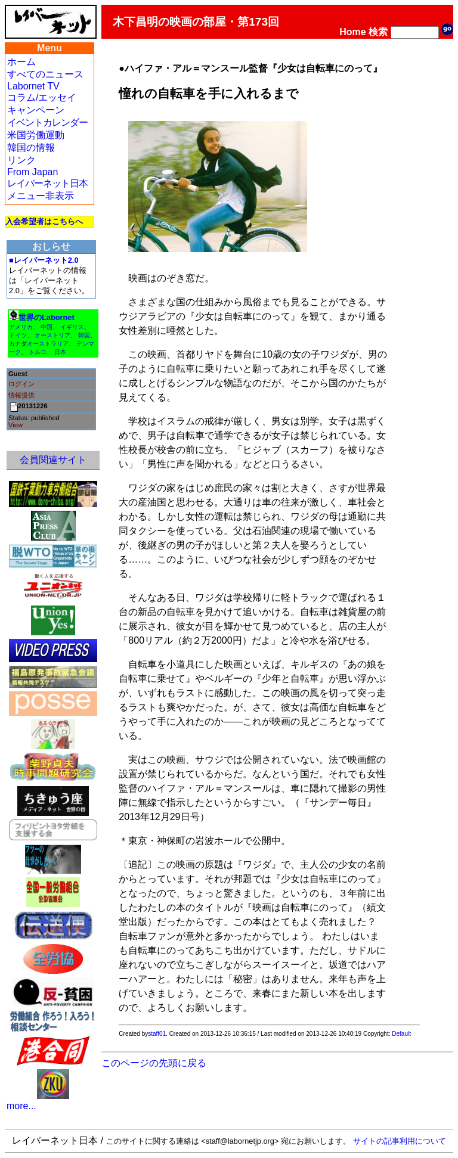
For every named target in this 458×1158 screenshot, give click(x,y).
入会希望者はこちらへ (44, 221)
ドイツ (18, 335)
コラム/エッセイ (41, 97)
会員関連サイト (53, 460)
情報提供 (21, 395)
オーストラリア (48, 343)
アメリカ (21, 327)
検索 (378, 32)
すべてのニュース (45, 74)
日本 (60, 352)
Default (401, 1033)
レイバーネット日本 (47, 183)
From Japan (32, 172)
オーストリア (52, 335)
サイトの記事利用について (399, 1141)
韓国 (84, 335)
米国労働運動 (35, 135)
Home (352, 32)
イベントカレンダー (47, 122)
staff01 (157, 1033)
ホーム (21, 62)
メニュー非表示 (40, 196)
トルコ (38, 352)
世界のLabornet (46, 317)
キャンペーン (35, 110)
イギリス (72, 327)
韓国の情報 (31, 147)
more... (21, 1106)
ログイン (21, 383)
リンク (21, 160)
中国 (46, 327)
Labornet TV (33, 86)
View (15, 425)
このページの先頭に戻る (153, 1063)
